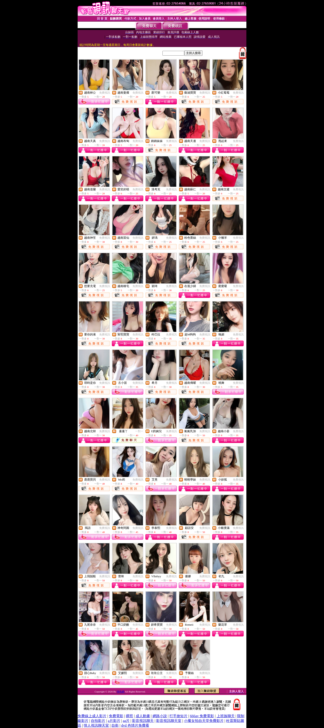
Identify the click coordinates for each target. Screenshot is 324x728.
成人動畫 (143, 716)
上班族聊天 (226, 716)
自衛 (115, 725)
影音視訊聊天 (143, 721)
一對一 (139, 431)
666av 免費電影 (202, 716)
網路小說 (160, 716)
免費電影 (116, 716)
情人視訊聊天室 (96, 725)
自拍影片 (98, 721)
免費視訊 (104, 92)
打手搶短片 (178, 716)
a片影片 (114, 721)
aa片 (126, 721)
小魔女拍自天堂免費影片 (204, 721)
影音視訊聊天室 (168, 721)
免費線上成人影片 (92, 716)
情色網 (121, 691)
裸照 (129, 716)
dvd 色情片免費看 (135, 725)
